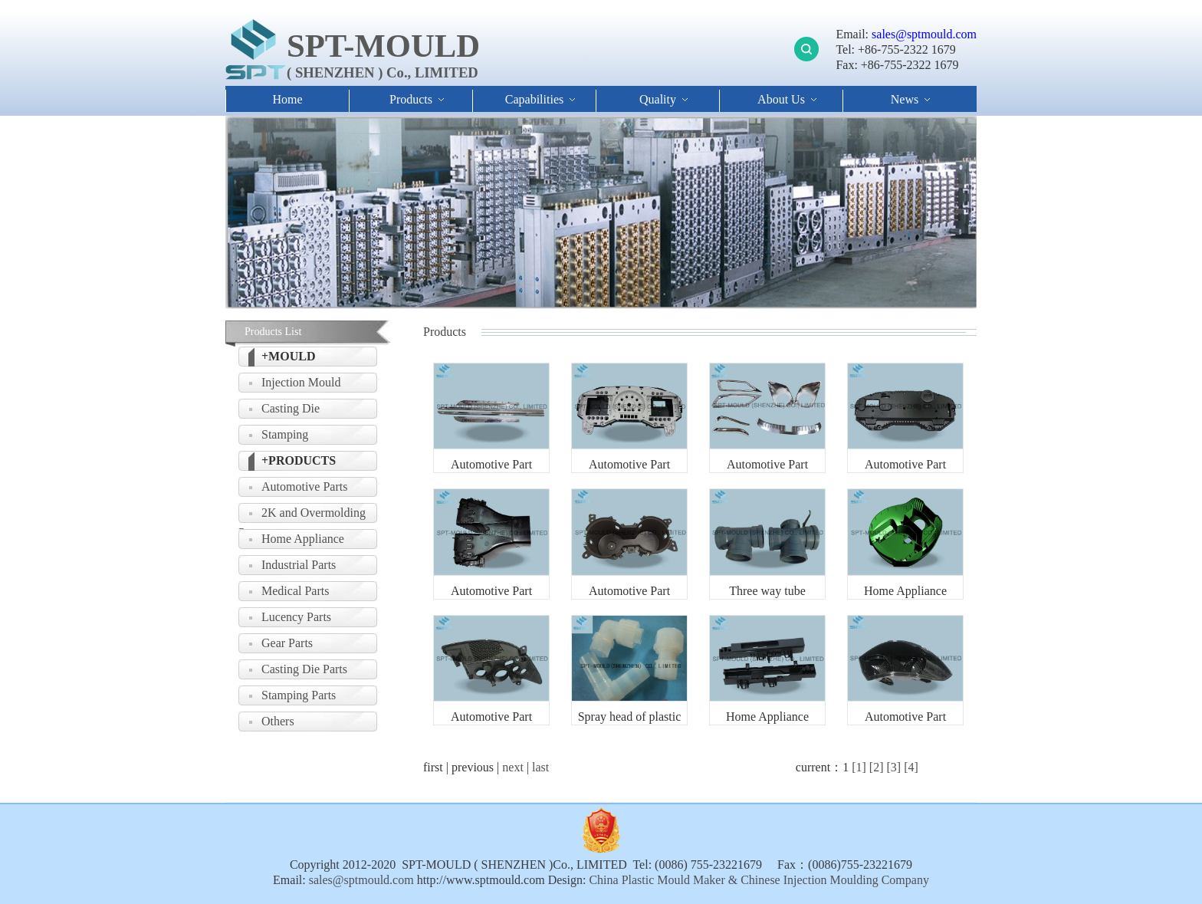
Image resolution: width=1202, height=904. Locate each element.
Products (410, 99)
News (904, 99)
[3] (893, 767)
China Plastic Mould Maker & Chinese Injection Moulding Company (757, 879)
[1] (859, 767)
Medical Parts (295, 590)
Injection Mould (301, 382)
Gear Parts (287, 642)
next (513, 767)
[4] (911, 767)
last (540, 767)
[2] (876, 767)
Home (287, 99)
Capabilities (534, 99)
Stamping (284, 434)
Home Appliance (302, 538)
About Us (781, 99)
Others (277, 721)
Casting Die (290, 408)
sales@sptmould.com (923, 34)
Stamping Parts (298, 695)
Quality (657, 99)
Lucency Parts (296, 616)
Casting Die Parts (304, 669)
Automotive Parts (304, 486)
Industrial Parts (298, 564)
